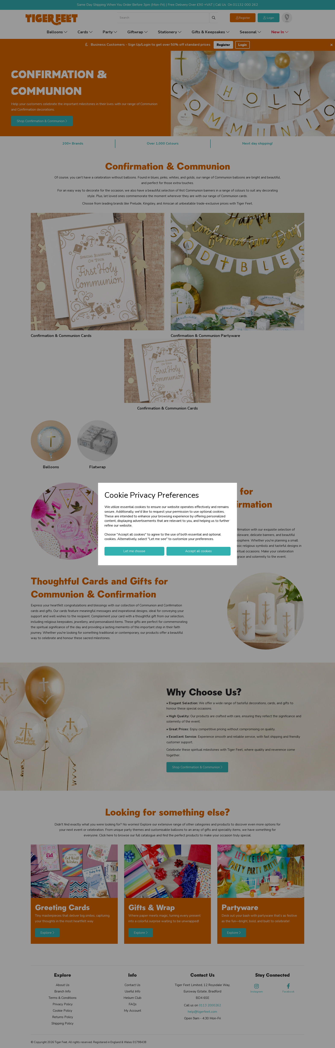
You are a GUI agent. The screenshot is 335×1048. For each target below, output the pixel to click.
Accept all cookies (198, 551)
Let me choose (134, 551)
